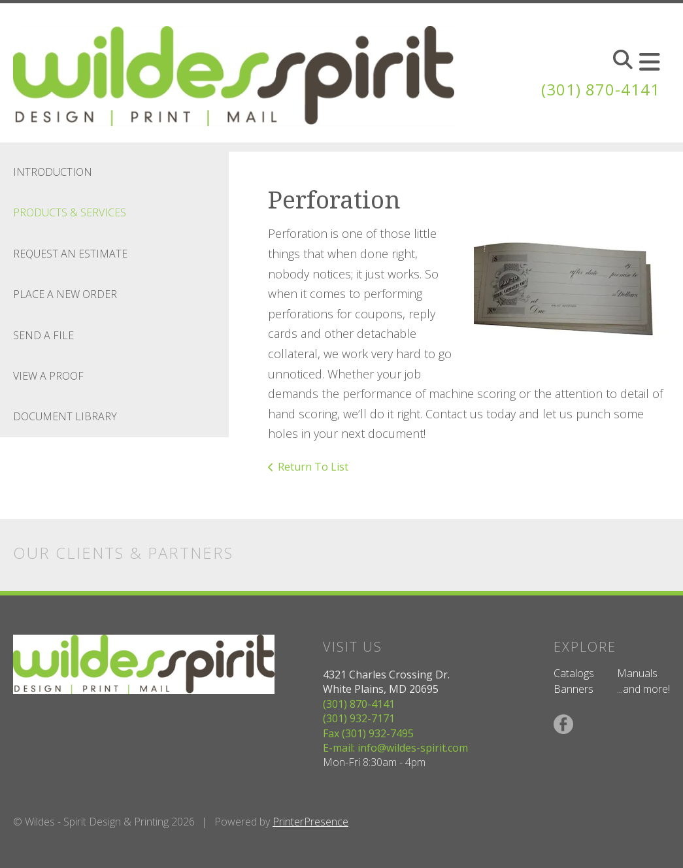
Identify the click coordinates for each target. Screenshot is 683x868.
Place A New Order (65, 294)
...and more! (643, 689)
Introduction (52, 172)
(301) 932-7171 (359, 718)
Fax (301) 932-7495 (368, 733)
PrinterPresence (310, 821)
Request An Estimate (70, 253)
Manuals (637, 673)
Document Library (65, 416)
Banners (573, 689)
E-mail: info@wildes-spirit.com (395, 748)
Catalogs (574, 673)
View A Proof (48, 376)
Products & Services (69, 212)
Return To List (313, 466)
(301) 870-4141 (600, 89)
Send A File (43, 335)
